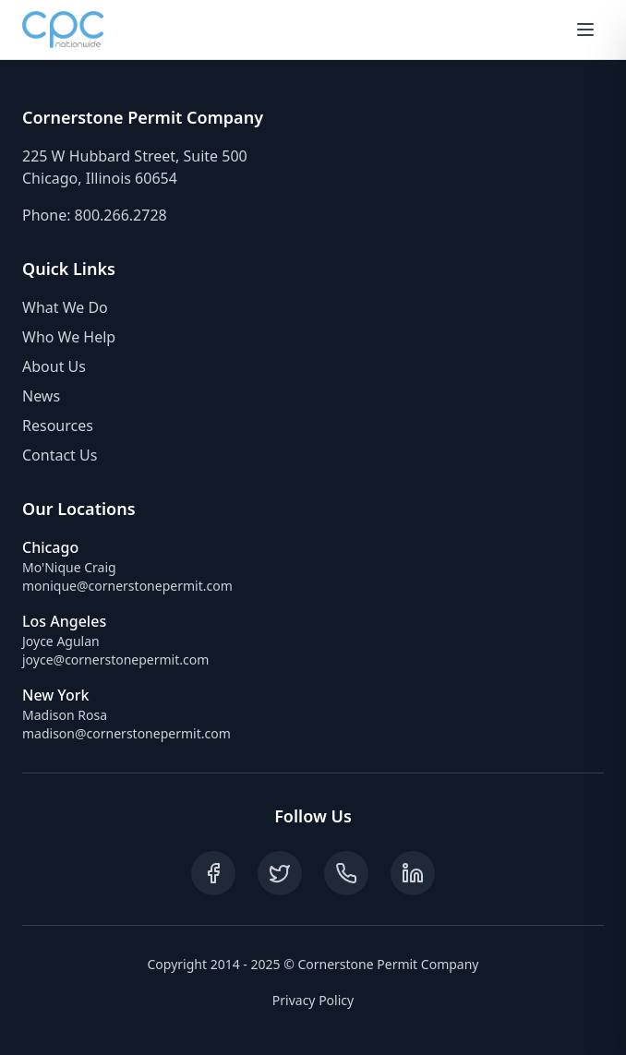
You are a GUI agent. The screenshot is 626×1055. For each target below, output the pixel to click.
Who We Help (68, 337)
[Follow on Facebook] (213, 873)
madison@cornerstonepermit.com (126, 733)
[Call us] (346, 873)
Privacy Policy (313, 1000)
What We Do (65, 307)
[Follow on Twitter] (280, 873)
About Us (54, 366)
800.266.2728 (121, 215)
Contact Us (59, 455)
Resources (57, 425)
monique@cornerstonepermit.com (127, 585)
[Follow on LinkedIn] (413, 873)
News (41, 396)
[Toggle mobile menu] (585, 29)
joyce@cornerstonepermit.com (115, 659)
